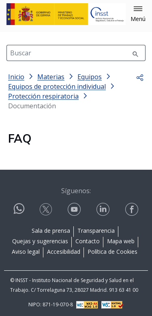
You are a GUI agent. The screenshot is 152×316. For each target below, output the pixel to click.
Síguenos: (76, 190)
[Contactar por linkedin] (103, 209)
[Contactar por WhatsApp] (19, 212)
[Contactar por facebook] (132, 209)
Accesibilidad (63, 251)
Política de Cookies (112, 251)
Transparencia (96, 230)
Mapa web (121, 241)
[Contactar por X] (47, 209)
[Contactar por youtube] (75, 209)
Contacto (87, 241)
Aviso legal (26, 251)
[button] (138, 14)
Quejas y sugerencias (40, 241)
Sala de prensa (51, 230)
